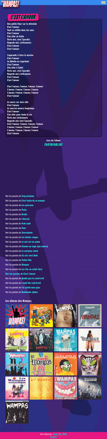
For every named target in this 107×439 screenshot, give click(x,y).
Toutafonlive (53, 144)
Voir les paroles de (19, 195)
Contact (53, 437)
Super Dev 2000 (60, 434)
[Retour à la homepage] (10, 4)
